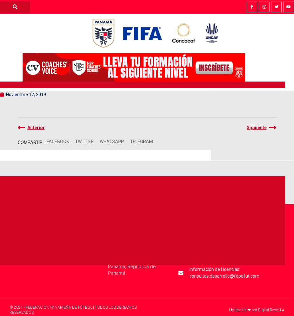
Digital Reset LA (271, 310)
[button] (58, 141)
